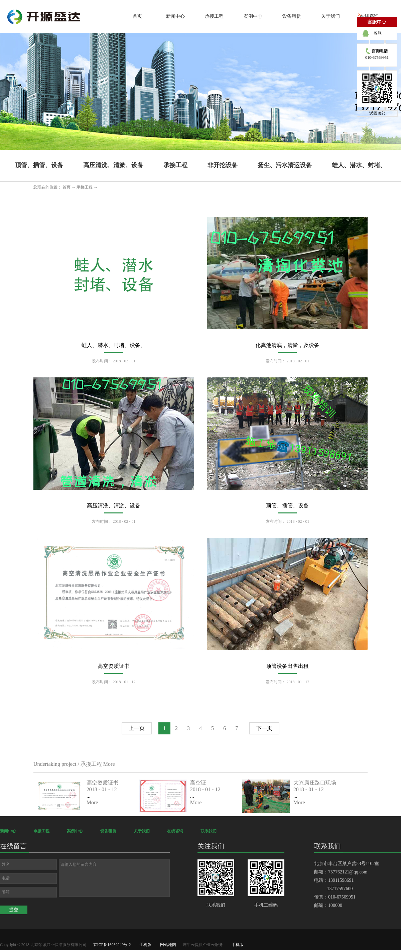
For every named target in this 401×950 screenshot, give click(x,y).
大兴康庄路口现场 (314, 783)
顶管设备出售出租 (287, 666)
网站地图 (167, 944)
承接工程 (85, 187)
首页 (137, 16)
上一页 (137, 728)
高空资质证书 (114, 666)
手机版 (144, 944)
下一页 (264, 728)
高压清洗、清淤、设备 (113, 505)
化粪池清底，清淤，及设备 (287, 345)
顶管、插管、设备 (287, 505)
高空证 (198, 783)
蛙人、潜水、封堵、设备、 (114, 345)
